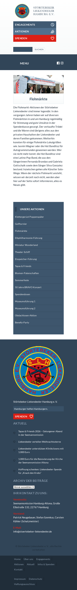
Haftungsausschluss (24, 584)
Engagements (43, 559)
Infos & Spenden (46, 564)
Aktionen (19, 564)
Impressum (20, 578)
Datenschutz (35, 578)
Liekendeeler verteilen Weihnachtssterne (39, 441)
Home (17, 559)
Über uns (28, 559)
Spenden (21, 416)
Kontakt (18, 569)
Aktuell (30, 564)
